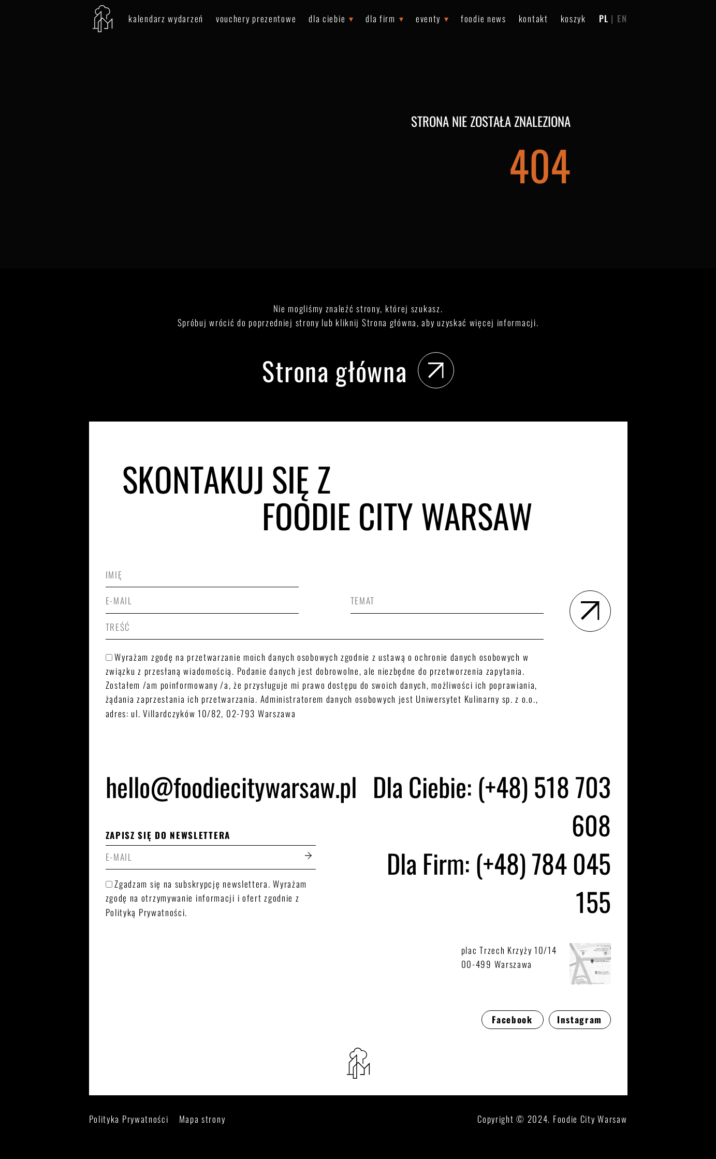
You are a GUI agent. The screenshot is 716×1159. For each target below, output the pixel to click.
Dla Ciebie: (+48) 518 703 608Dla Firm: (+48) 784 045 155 (492, 843)
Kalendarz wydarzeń (165, 18)
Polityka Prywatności (129, 1118)
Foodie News (483, 18)
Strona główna (358, 370)
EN (622, 18)
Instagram (579, 1019)
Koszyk (573, 18)
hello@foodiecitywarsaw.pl (211, 786)
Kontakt (533, 18)
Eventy (428, 18)
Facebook (512, 1019)
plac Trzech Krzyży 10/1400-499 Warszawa (536, 963)
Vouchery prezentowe (256, 18)
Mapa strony (202, 1118)
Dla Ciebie (327, 18)
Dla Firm (381, 18)
